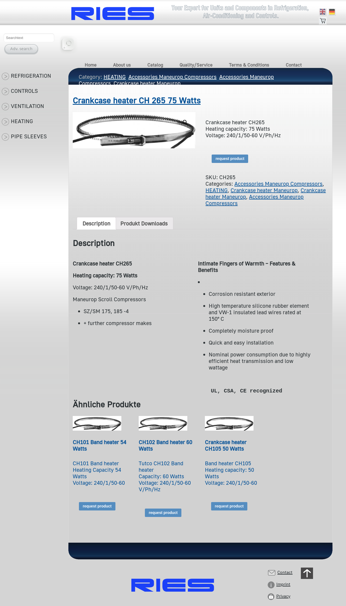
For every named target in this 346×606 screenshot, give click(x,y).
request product (229, 158)
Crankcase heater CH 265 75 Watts (137, 100)
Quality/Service (195, 65)
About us (122, 65)
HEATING (216, 190)
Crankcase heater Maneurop (264, 190)
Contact (294, 65)
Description (96, 223)
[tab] (96, 223)
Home (91, 65)
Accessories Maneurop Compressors (278, 183)
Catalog (155, 65)
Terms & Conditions (249, 65)
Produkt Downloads (144, 223)
